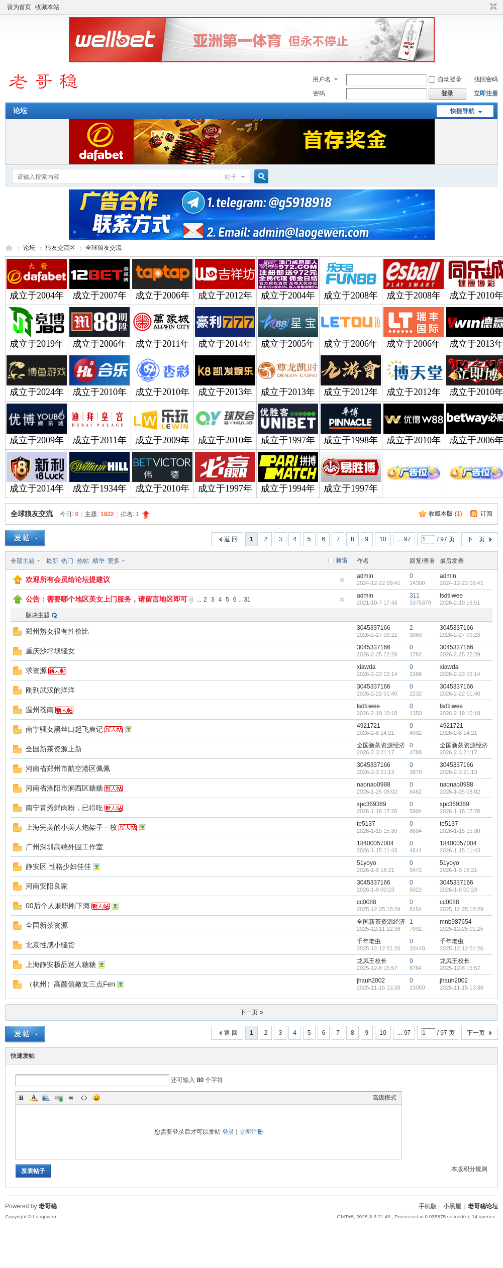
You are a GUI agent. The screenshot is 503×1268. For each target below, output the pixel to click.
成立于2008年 (351, 295)
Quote (71, 1098)
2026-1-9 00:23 (458, 890)
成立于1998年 (351, 440)
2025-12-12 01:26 (461, 948)
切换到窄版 (492, 7)
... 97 (404, 539)
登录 (228, 1131)
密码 (319, 93)
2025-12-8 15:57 (460, 968)
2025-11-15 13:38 (461, 988)
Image (46, 1098)
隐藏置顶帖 (342, 580)
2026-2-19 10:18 (460, 713)
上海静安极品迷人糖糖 (61, 964)
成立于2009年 (37, 440)
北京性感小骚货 (50, 945)
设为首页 (19, 7)
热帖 (83, 560)
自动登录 (445, 79)
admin (365, 575)
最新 (52, 560)
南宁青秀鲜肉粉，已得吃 (64, 808)
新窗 (342, 560)
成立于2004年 (37, 295)
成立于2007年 (99, 295)
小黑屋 (452, 1206)
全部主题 (23, 560)
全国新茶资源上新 (54, 749)
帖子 (231, 176)
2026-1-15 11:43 (460, 850)
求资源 (36, 670)
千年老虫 (369, 941)
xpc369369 (371, 804)
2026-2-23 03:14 (460, 674)
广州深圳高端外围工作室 (64, 847)
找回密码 (486, 79)
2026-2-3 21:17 (458, 752)
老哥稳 (48, 1206)
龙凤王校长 (372, 960)
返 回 (231, 539)
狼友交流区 (60, 247)
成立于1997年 (288, 440)
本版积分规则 (469, 1169)
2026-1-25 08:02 (460, 792)
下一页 (476, 539)
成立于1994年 (288, 488)
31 (247, 599)
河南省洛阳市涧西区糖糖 (64, 788)
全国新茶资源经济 (381, 745)
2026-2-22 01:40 (460, 694)
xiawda (366, 666)
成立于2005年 (288, 344)
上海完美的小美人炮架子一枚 (71, 827)
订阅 (486, 513)
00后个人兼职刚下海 (58, 906)
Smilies (96, 1098)
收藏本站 (47, 7)
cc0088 (366, 902)
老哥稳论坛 (9, 248)
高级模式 (384, 1097)
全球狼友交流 (103, 247)
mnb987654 (455, 921)
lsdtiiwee (451, 595)
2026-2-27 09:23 (460, 635)
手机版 (428, 1206)
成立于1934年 (99, 488)
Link (59, 1098)
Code (84, 1098)
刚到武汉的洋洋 (50, 690)
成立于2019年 (37, 344)
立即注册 (486, 93)
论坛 (20, 111)
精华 (98, 560)
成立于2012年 (225, 295)
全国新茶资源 (47, 925)
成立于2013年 (225, 392)
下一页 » (251, 1012)
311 (415, 595)
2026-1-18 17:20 (460, 811)
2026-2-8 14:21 (458, 733)
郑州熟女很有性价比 (57, 631)
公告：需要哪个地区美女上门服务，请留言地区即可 (106, 599)
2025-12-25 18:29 (461, 909)
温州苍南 (40, 710)
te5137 (366, 823)
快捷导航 (462, 111)
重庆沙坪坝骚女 (50, 651)
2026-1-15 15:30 (460, 831)
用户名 (322, 79)
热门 (67, 560)
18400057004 (375, 843)
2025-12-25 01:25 (461, 929)
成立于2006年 (162, 295)
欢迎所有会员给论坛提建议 (68, 579)
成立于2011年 (162, 344)
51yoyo (366, 862)
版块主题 (38, 615)
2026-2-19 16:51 (460, 603)
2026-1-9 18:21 (458, 870)
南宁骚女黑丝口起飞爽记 (64, 729)
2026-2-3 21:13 (458, 772)
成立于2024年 (37, 392)
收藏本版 (445, 513)
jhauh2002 (371, 980)
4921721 (368, 725)
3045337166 (373, 627)
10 (382, 539)
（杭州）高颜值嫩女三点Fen (70, 984)
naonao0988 (373, 784)
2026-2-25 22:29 (460, 654)
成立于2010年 (99, 392)
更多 (114, 560)
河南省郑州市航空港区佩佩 (68, 768)
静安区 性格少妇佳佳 (58, 866)
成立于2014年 (225, 344)
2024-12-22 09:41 (461, 583)
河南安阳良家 (47, 886)
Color (34, 1098)
